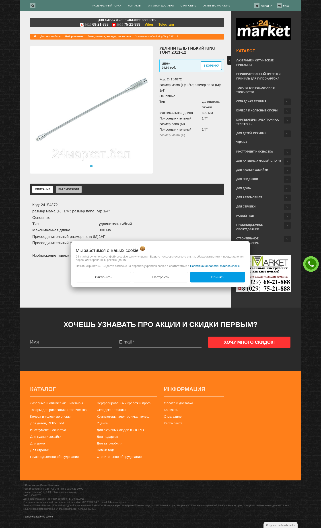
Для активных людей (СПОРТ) (258, 160)
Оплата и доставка (178, 403)
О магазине (173, 416)
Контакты (171, 410)
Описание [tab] (42, 189)
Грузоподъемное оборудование (249, 227)
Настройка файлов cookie (38, 516)
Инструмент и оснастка (254, 151)
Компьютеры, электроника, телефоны (257, 122)
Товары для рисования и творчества (255, 90)
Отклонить (103, 277)
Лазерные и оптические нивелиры (255, 63)
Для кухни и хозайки (252, 170)
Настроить (160, 277)
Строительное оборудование (247, 241)
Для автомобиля (249, 197)
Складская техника (251, 101)
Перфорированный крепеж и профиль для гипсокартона (258, 76)
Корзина (266, 5)
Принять (217, 277)
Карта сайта (173, 423)
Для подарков (247, 179)
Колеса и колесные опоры (257, 110)
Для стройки (245, 206)
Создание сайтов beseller (280, 525)
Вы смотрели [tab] (68, 189)
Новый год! (245, 215)
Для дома (243, 188)
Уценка (241, 142)
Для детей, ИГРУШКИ (251, 133)
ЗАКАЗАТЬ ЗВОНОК (312, 263)
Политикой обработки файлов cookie (215, 266)
